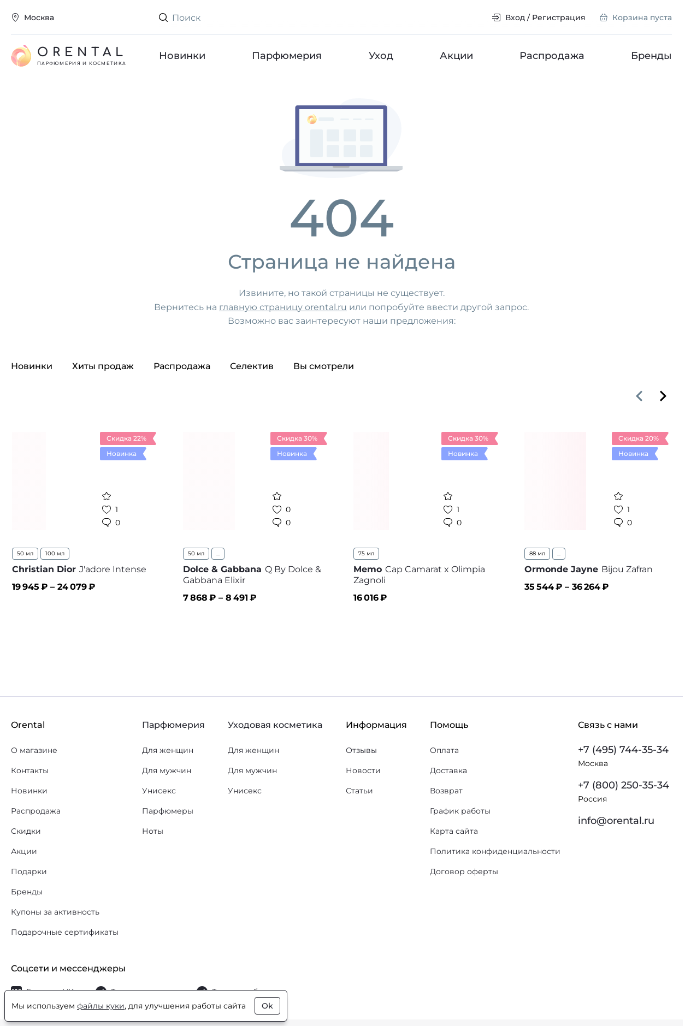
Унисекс (159, 791)
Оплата (444, 750)
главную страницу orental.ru (283, 307)
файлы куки (101, 1006)
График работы (460, 811)
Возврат (446, 791)
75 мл (366, 553)
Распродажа (551, 56)
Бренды (651, 56)
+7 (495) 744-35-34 (623, 750)
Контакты (30, 770)
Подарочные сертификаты (65, 932)
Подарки (29, 871)
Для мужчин (166, 770)
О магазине (34, 750)
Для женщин (167, 750)
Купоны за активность (55, 912)
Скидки (26, 831)
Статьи (359, 791)
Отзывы (361, 750)
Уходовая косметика (275, 725)
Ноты (152, 831)
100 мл (54, 553)
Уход (380, 56)
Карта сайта (454, 831)
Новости (363, 770)
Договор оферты (464, 871)
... (218, 553)
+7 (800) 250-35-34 (623, 785)
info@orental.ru (616, 821)
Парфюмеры (167, 811)
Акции (456, 56)
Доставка (448, 770)
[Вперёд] (663, 396)
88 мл (537, 553)
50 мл (25, 553)
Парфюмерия (287, 56)
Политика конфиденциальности (495, 851)
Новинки (182, 56)
